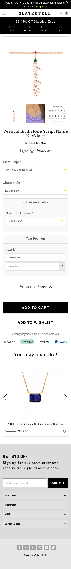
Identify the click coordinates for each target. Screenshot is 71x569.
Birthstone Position (36, 202)
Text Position (35, 238)
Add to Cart (35, 308)
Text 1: (11, 249)
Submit (58, 483)
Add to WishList (36, 322)
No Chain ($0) (35, 191)
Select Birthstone (19, 213)
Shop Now (41, 6)
